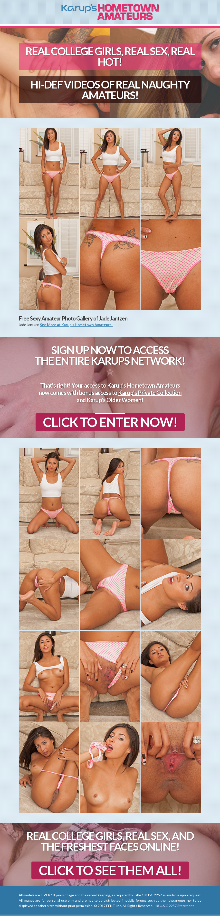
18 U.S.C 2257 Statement (174, 906)
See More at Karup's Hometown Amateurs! (76, 324)
